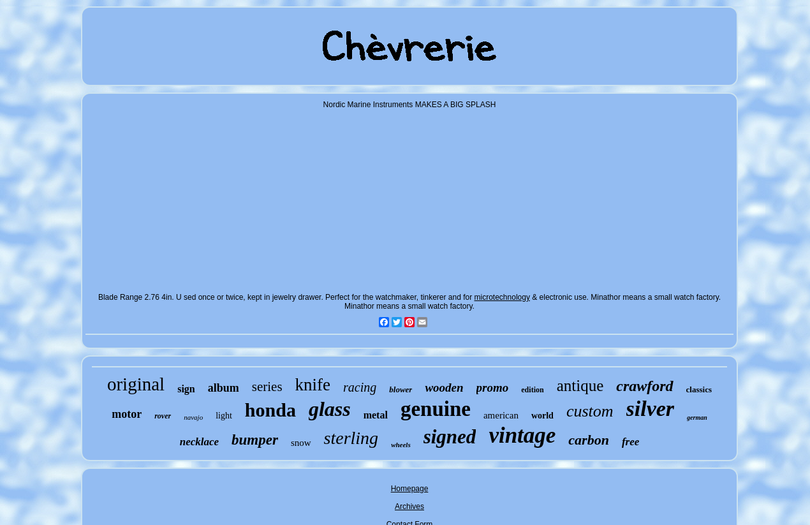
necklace (199, 442)
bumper (255, 440)
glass (330, 408)
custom (590, 411)
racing (359, 387)
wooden (444, 387)
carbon (588, 440)
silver (650, 408)
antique (580, 385)
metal (376, 415)
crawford (644, 386)
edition (532, 389)
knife (312, 384)
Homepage (410, 488)
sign (186, 388)
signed (449, 436)
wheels (401, 444)
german (697, 417)
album (223, 387)
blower (400, 389)
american (501, 415)
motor (127, 414)
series (267, 386)
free (630, 442)
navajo (193, 417)
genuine (436, 408)
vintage (522, 435)
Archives (409, 506)
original (136, 384)
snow (301, 443)
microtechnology (502, 297)
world (542, 415)
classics (699, 389)
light (224, 415)
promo (492, 387)
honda (270, 409)
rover (162, 415)
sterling (351, 438)
